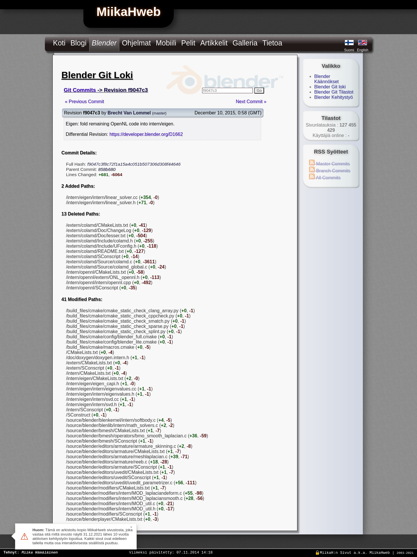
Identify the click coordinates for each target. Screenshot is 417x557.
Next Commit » (251, 101)
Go (259, 90)
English (362, 50)
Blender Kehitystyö (333, 97)
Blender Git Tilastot (333, 92)
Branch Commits (329, 170)
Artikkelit (213, 43)
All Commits (325, 177)
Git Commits (80, 90)
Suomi (349, 50)
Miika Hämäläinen (39, 552)
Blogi (78, 43)
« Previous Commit (84, 101)
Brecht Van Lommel (129, 112)
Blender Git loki (330, 86)
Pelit (188, 43)
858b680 (107, 169)
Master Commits (329, 163)
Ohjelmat (136, 43)
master (159, 113)
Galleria (245, 43)
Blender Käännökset (326, 79)
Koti (59, 43)
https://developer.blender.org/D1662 (146, 134)
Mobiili (166, 43)
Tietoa (272, 43)
